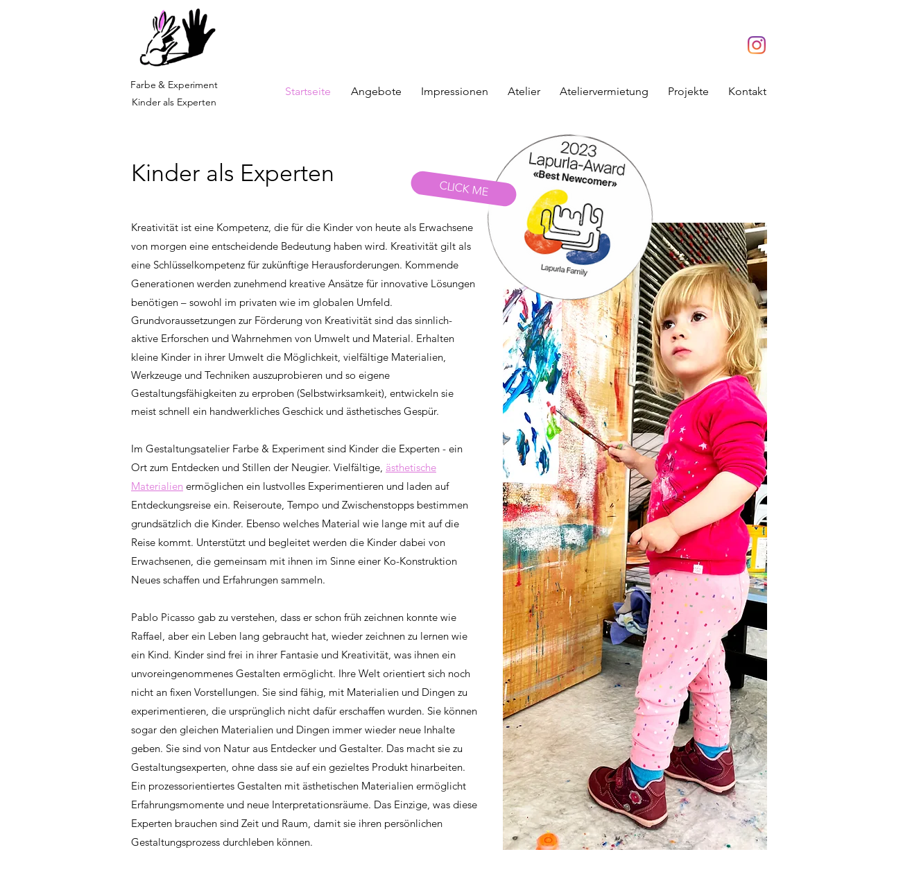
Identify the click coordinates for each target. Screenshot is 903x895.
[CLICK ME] (463, 189)
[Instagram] (757, 45)
